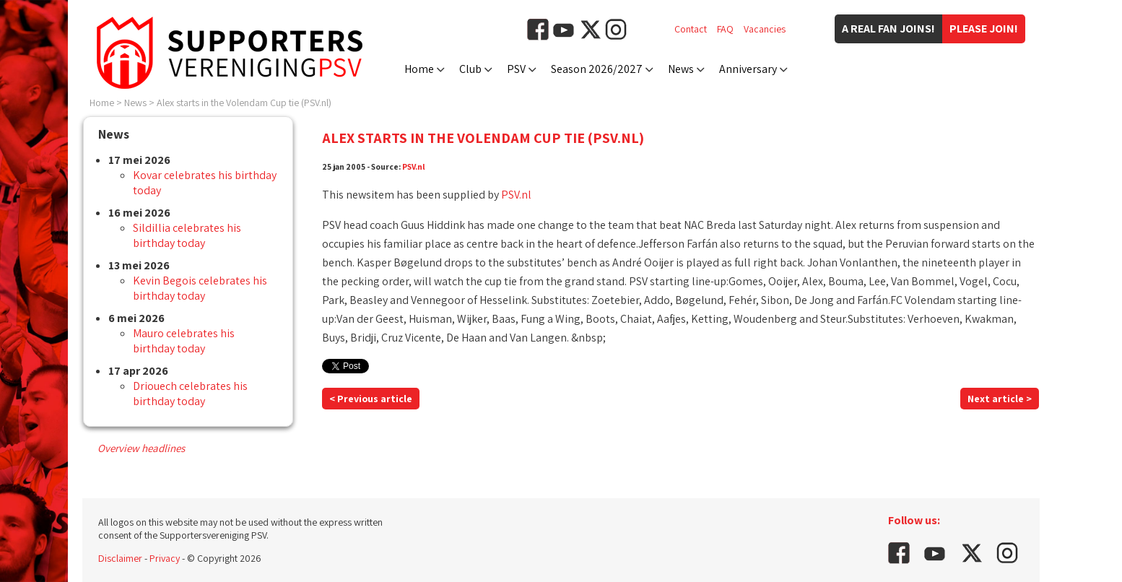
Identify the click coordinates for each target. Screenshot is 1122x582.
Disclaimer (120, 558)
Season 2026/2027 (597, 69)
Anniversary (748, 69)
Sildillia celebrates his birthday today (187, 235)
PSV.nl (413, 166)
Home (419, 69)
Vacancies (765, 28)
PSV (516, 69)
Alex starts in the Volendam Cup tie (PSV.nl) (244, 102)
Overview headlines (141, 448)
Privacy (164, 558)
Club (470, 69)
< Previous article (370, 398)
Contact (690, 28)
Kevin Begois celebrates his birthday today (200, 288)
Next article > (999, 398)
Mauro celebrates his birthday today (184, 341)
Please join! (983, 28)
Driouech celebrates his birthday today (190, 393)
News (681, 69)
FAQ (725, 28)
